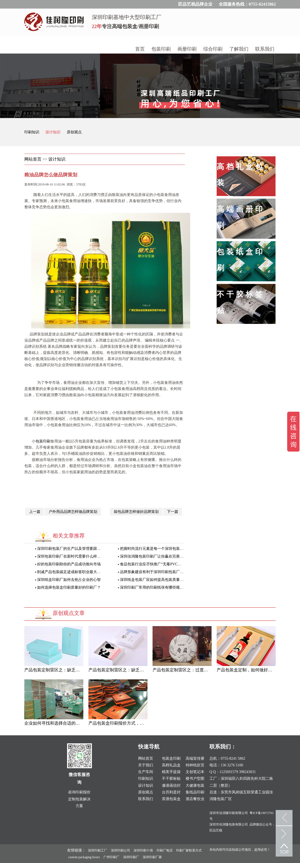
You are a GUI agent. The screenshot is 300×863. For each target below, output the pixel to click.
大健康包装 (195, 785)
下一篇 (172, 512)
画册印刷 (187, 49)
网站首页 (32, 159)
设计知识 (53, 132)
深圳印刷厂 (131, 857)
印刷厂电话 (165, 850)
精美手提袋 (171, 772)
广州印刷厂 (111, 857)
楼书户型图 (195, 779)
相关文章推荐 (69, 536)
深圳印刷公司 (120, 850)
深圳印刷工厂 (97, 850)
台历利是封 (171, 792)
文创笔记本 (195, 772)
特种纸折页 (195, 765)
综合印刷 (213, 49)
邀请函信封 (171, 785)
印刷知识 (32, 132)
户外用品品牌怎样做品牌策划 (73, 512)
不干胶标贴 (171, 779)
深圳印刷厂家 (152, 857)
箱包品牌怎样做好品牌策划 (136, 512)
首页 (140, 49)
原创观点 (74, 132)
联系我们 (264, 49)
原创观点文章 (69, 613)
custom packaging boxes (84, 857)
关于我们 (145, 765)
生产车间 (145, 772)
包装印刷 (161, 49)
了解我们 (238, 49)
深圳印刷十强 (143, 850)
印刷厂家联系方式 (189, 850)
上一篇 (34, 512)
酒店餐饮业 (195, 799)
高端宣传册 (195, 758)
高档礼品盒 (171, 765)
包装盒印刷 (171, 758)
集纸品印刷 (195, 792)
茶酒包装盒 (171, 799)
